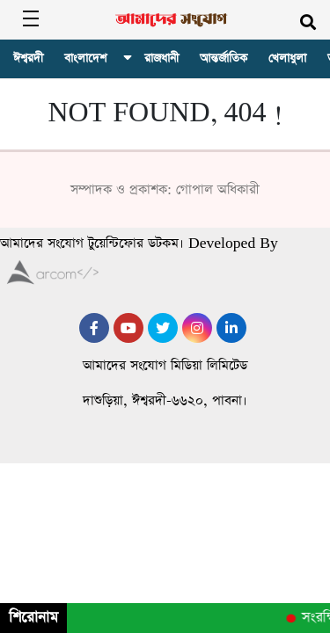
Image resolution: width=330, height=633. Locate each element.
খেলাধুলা (287, 58)
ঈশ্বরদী (28, 58)
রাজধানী (161, 58)
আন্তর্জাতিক (223, 58)
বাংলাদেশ (85, 58)
